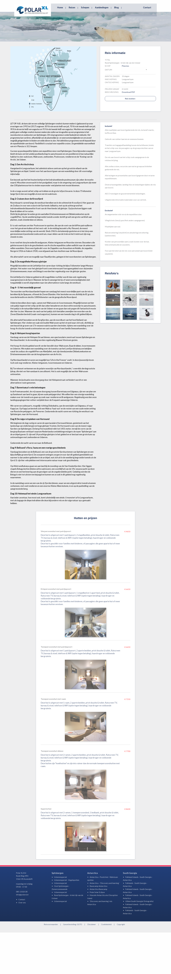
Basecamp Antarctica (98, 927)
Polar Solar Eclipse (97, 934)
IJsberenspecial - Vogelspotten (66, 921)
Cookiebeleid (106, 966)
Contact (147, 7)
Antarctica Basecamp (98, 930)
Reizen (72, 7)
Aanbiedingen (101, 7)
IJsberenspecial (60, 918)
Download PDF (128, 133)
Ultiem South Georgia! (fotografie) (139, 943)
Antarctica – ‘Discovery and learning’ (104, 924)
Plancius (125, 107)
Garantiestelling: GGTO (72, 966)
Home (60, 7)
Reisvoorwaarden (51, 966)
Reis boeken (130, 140)
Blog (116, 7)
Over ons (22, 944)
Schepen (85, 7)
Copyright (121, 966)
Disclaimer (91, 966)
